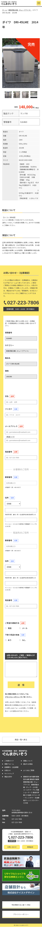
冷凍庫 (37, 798)
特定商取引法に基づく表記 (21, 905)
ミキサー (31, 798)
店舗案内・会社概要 (11, 767)
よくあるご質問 (28, 770)
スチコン (35, 795)
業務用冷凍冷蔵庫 (29, 777)
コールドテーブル (29, 790)
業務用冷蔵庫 (34, 779)
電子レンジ (27, 800)
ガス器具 (28, 795)
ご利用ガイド (9, 761)
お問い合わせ (12, 847)
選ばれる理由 (28, 764)
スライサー (35, 800)
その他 (25, 803)
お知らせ (7, 770)
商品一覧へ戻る (21, 739)
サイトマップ (9, 773)
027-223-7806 (21, 303)
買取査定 (30, 847)
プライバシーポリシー (13, 697)
